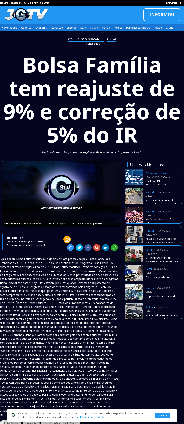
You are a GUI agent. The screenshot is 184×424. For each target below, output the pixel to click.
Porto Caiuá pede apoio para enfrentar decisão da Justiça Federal (161, 204)
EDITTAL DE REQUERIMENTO (155, 183)
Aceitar (163, 415)
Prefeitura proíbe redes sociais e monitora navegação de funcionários (161, 281)
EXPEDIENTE (173, 2)
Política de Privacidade (90, 417)
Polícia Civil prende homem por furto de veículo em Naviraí (161, 319)
